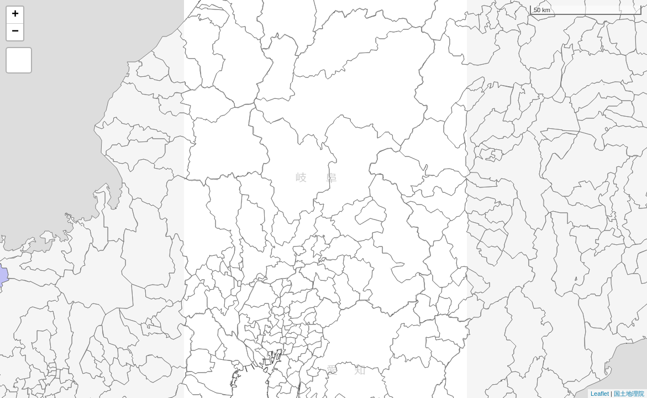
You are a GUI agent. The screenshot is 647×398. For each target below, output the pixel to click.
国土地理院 (629, 393)
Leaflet (600, 393)
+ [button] (15, 15)
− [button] (15, 32)
